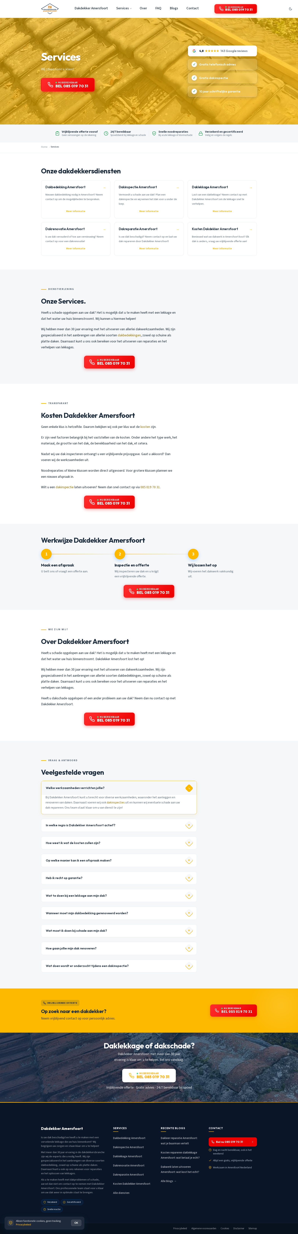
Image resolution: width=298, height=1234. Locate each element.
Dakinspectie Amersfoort (128, 1147)
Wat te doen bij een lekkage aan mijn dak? (76, 895)
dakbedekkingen (129, 335)
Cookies (225, 1228)
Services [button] (122, 8)
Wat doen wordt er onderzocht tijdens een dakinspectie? (87, 966)
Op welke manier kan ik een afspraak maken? (79, 860)
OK (76, 1222)
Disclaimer (238, 1228)
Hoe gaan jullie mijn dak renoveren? (71, 948)
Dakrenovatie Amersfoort (128, 1166)
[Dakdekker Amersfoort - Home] (50, 8)
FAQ (158, 8)
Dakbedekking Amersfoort (129, 1138)
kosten (145, 426)
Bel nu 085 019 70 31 (232, 1142)
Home (44, 147)
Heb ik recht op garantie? (64, 878)
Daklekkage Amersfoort (127, 1156)
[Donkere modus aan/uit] (290, 9)
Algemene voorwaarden (203, 1228)
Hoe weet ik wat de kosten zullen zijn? (73, 843)
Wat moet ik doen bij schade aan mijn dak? (76, 930)
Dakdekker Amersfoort (91, 8)
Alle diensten (121, 1193)
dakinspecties (116, 802)
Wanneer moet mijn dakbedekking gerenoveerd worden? (87, 913)
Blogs (174, 8)
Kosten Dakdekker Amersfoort (131, 1184)
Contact (192, 8)
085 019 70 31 (150, 487)
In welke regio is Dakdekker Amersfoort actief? (80, 825)
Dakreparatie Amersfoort (128, 1175)
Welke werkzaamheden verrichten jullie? (75, 788)
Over (143, 8)
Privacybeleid (180, 1228)
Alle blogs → (169, 1181)
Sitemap (252, 1228)
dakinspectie (65, 487)
